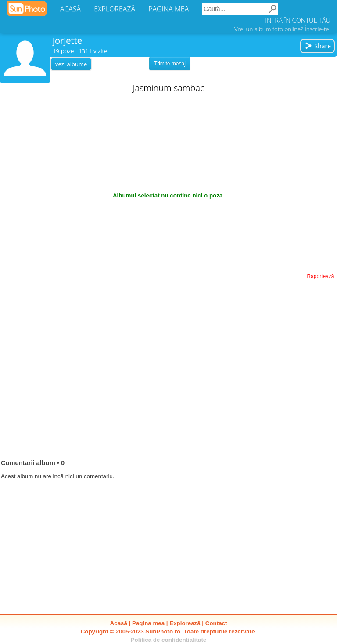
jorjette (67, 41)
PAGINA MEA (168, 9)
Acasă (118, 623)
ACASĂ (70, 9)
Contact (216, 623)
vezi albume (71, 64)
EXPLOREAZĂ (114, 9)
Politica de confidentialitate (169, 640)
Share (318, 46)
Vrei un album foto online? (282, 29)
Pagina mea (148, 623)
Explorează (184, 623)
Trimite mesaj (170, 64)
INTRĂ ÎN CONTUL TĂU (297, 20)
